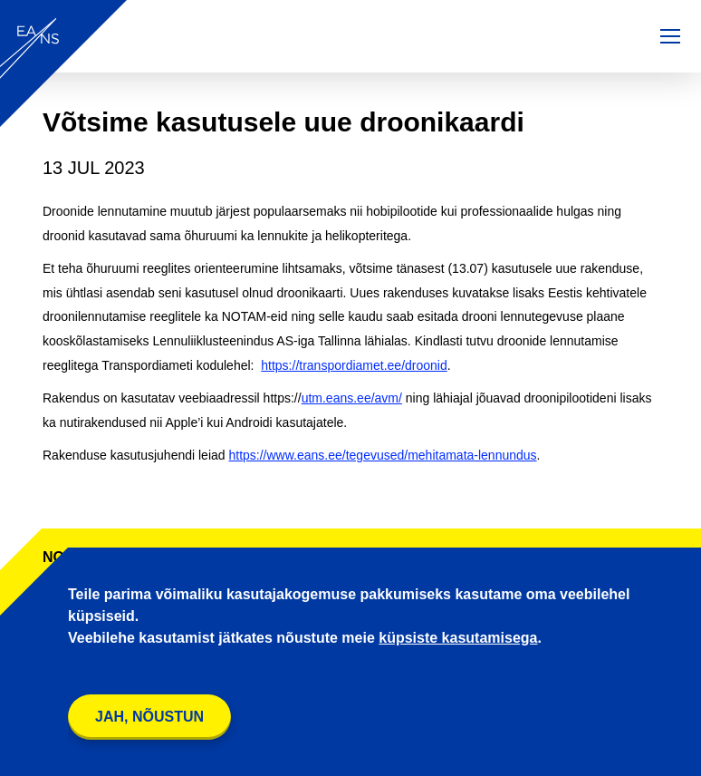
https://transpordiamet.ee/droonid (354, 365)
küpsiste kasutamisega (458, 637)
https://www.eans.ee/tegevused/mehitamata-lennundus (382, 455)
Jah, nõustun (149, 716)
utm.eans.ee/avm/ (352, 398)
